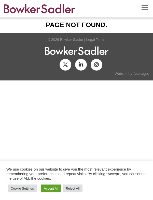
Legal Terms (95, 40)
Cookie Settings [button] (22, 188)
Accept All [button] (51, 188)
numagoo (141, 74)
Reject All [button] (72, 188)
